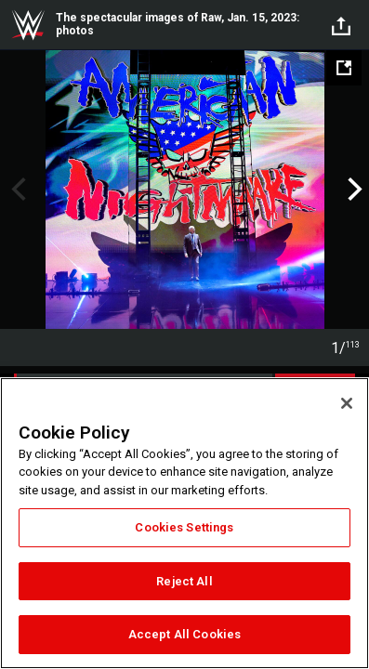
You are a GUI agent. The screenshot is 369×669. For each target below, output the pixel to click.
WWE (28, 25)
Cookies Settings (184, 527)
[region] (184, 523)
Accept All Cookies (184, 634)
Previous (16, 189)
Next (352, 189)
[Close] (346, 403)
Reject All (184, 581)
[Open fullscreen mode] (344, 67)
